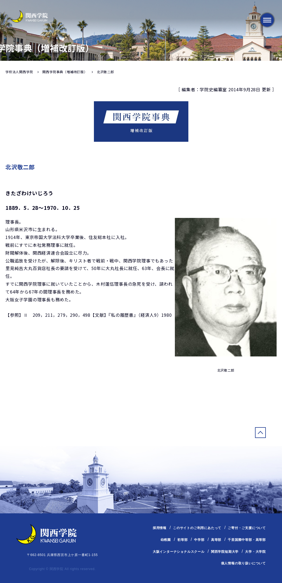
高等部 (216, 540)
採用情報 (160, 528)
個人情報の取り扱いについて (243, 563)
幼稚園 (166, 540)
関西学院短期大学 (225, 552)
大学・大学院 (255, 552)
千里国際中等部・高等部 (247, 540)
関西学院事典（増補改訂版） (64, 71)
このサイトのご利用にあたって (197, 528)
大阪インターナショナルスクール (179, 552)
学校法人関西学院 (19, 71)
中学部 (199, 540)
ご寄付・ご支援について (247, 528)
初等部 (182, 540)
